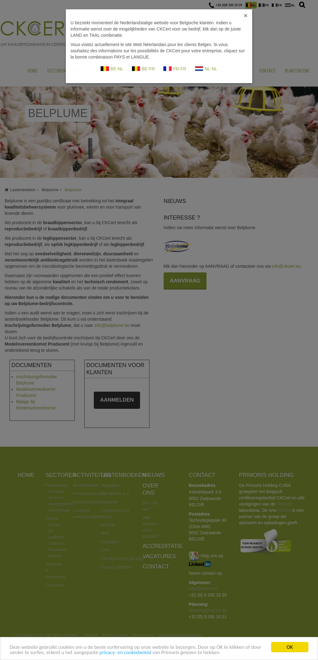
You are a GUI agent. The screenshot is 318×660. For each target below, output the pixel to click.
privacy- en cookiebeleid (125, 652)
